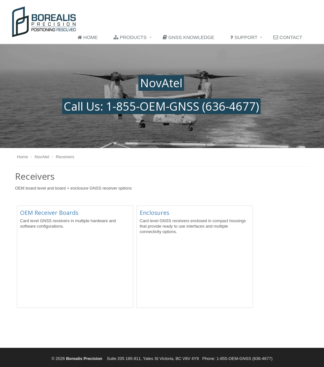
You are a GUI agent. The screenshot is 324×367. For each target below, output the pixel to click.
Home (87, 37)
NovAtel (42, 156)
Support (243, 37)
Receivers (65, 156)
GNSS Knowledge (188, 37)
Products (130, 37)
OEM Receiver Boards (49, 212)
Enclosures (154, 212)
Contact (287, 37)
